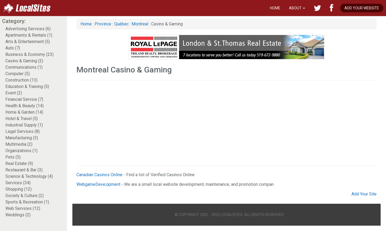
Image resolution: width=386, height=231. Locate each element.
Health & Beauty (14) (24, 105)
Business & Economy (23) (29, 54)
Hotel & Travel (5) (21, 118)
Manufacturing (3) (21, 137)
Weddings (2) (18, 214)
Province (103, 23)
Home (275, 8)
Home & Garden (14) (24, 112)
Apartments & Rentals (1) (28, 35)
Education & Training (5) (27, 86)
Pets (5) (13, 157)
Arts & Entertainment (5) (27, 41)
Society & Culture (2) (24, 195)
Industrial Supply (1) (24, 125)
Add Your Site (364, 194)
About (297, 8)
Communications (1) (24, 67)
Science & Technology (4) (29, 176)
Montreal (140, 23)
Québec (121, 23)
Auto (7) (12, 48)
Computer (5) (17, 73)
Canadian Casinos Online (99, 174)
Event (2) (13, 92)
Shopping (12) (18, 189)
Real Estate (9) (19, 163)
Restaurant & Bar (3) (24, 169)
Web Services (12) (22, 208)
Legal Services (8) (22, 131)
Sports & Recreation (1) (27, 202)
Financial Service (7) (24, 99)
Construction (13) (21, 80)
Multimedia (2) (18, 144)
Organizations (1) (21, 150)
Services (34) (18, 182)
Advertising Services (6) (28, 28)
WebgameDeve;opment (98, 184)
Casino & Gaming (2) (24, 60)
